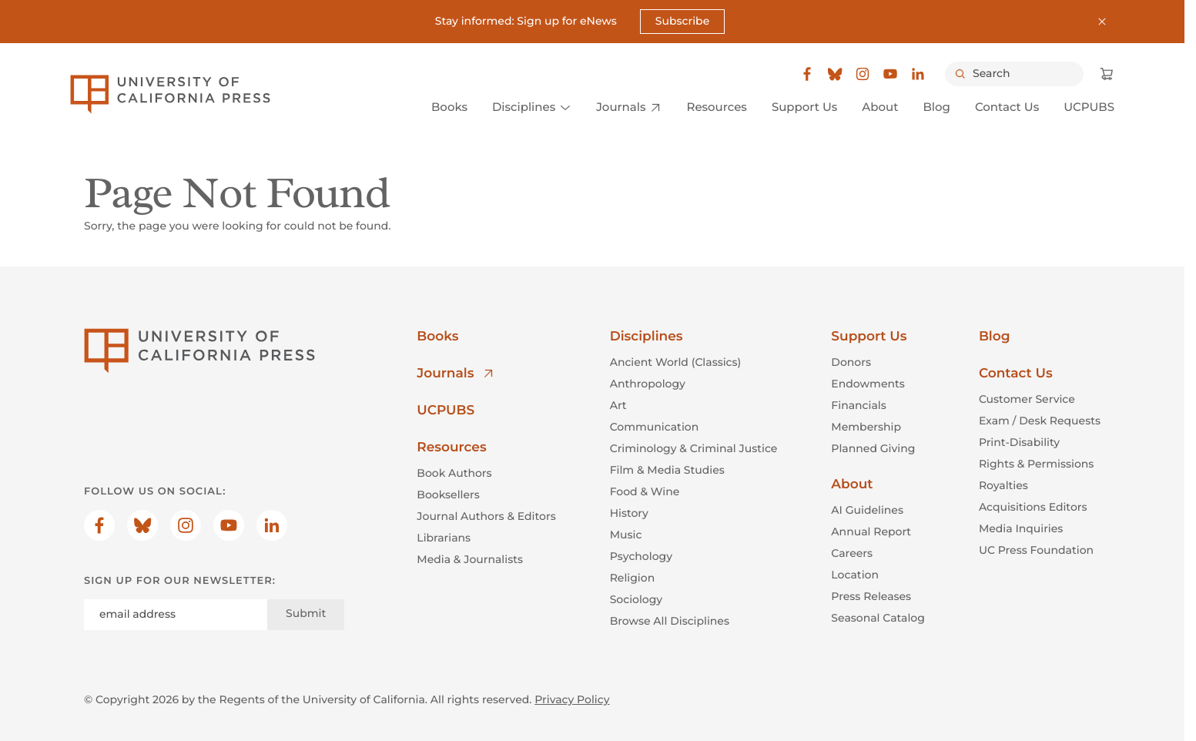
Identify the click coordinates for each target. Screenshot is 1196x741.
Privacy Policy (571, 699)
